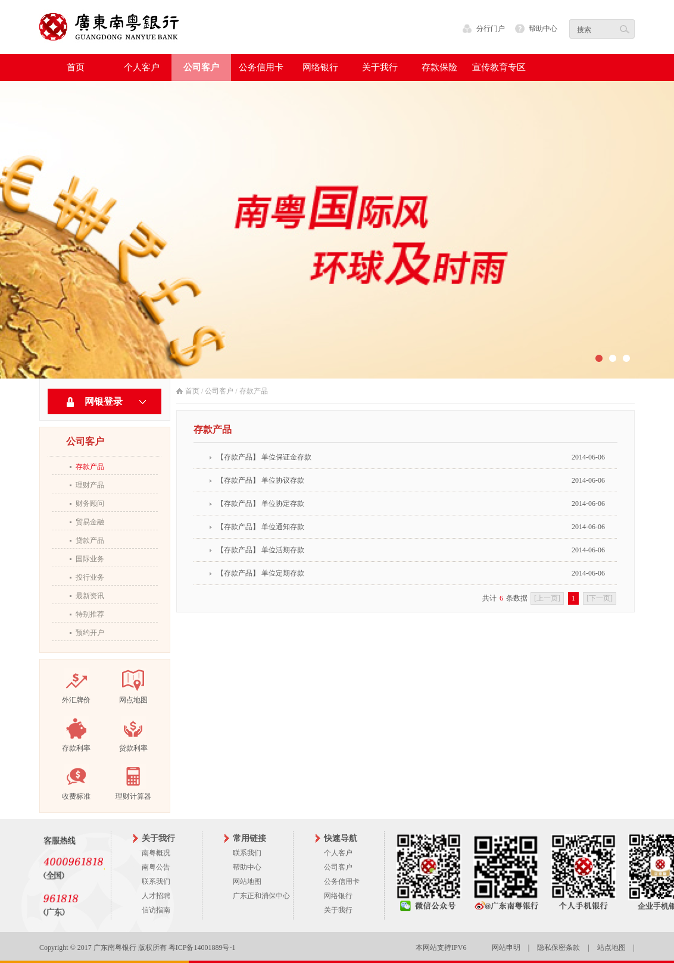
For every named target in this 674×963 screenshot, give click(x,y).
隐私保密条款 (558, 947)
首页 (76, 67)
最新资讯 (90, 596)
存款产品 (90, 466)
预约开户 (90, 633)
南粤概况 (156, 853)
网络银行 (338, 896)
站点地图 (611, 947)
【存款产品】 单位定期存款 (260, 573)
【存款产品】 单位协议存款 (260, 480)
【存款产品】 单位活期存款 (260, 550)
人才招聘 (156, 896)
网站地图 (247, 881)
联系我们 (156, 881)
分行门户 (490, 28)
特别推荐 (90, 614)
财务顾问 (90, 503)
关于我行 (338, 910)
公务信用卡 (342, 881)
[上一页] (547, 598)
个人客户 (338, 853)
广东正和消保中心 (261, 896)
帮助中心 (543, 28)
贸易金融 (90, 522)
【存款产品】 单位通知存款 (260, 527)
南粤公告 (156, 867)
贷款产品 (90, 540)
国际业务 (90, 559)
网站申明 (506, 947)
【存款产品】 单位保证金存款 (264, 457)
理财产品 (90, 485)
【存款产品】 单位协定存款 (260, 503)
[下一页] (599, 598)
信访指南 (156, 910)
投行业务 (90, 577)
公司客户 (219, 391)
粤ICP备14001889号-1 (202, 947)
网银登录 (104, 401)
